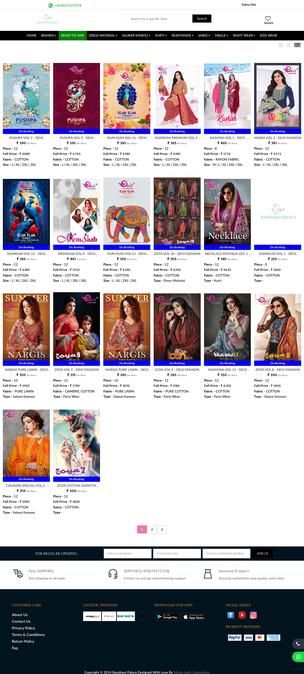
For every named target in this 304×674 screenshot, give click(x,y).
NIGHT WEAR (244, 35)
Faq (15, 643)
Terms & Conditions (28, 629)
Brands (49, 35)
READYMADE (183, 35)
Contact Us (21, 616)
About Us (20, 609)
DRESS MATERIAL (103, 35)
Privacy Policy (23, 623)
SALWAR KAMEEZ (136, 35)
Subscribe (249, 4)
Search (202, 18)
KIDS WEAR (268, 35)
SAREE (204, 35)
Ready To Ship (72, 35)
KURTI (161, 35)
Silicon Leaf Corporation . (192, 667)
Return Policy (23, 636)
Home (32, 35)
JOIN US (262, 548)
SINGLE (221, 35)
